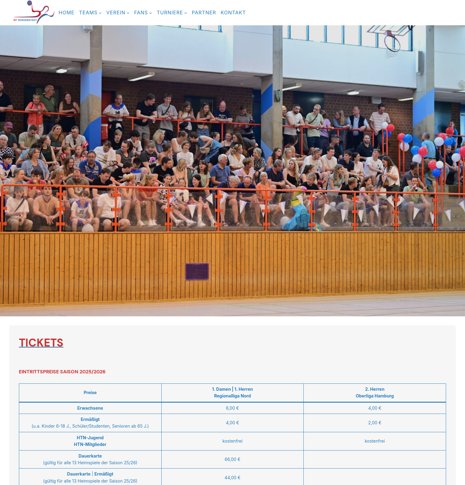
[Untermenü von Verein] (128, 12)
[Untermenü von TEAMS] (100, 12)
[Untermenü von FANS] (150, 12)
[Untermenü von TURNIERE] (185, 12)
